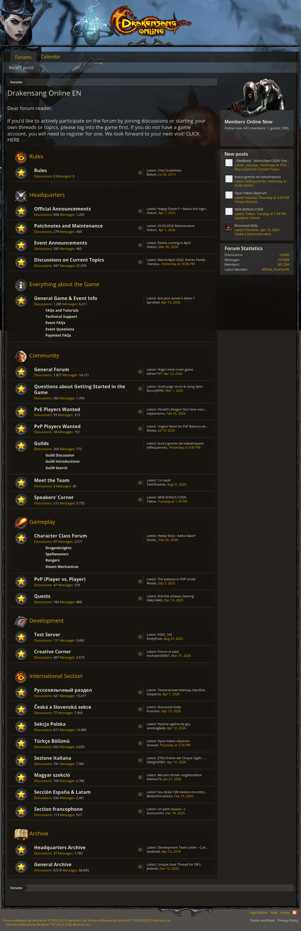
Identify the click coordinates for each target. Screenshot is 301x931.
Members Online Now (248, 121)
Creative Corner (52, 651)
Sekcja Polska (50, 724)
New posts (236, 154)
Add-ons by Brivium (49, 924)
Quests (42, 596)
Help (273, 912)
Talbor (151, 501)
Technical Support (61, 316)
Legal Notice (258, 912)
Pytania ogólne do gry (174, 724)
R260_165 (165, 634)
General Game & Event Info (65, 298)
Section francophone (58, 809)
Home (285, 912)
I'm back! (164, 480)
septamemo (156, 413)
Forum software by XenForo (45, 920)
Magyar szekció (52, 775)
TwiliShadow (156, 484)
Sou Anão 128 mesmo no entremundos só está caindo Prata (203, 792)
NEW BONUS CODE (172, 497)
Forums (23, 57)
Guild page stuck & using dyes (180, 386)
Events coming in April (174, 242)
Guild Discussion (60, 455)
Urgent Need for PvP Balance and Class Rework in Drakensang (204, 426)
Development (46, 620)
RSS (140, 173)
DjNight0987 (156, 762)
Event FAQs (55, 322)
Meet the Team (51, 480)
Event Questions (60, 329)
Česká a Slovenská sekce (62, 707)
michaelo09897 (158, 655)
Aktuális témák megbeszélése (180, 775)
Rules (36, 156)
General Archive (52, 864)
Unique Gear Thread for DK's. (180, 864)
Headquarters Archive (60, 847)
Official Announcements (62, 209)
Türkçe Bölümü (52, 741)
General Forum (51, 369)
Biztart (152, 174)
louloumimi (155, 813)
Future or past (168, 651)
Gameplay (42, 521)
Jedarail (152, 868)
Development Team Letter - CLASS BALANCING (193, 847)
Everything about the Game (64, 284)
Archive (38, 833)
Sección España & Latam (62, 792)
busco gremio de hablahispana (181, 443)
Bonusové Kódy (169, 707)
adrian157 (154, 373)
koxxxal (152, 745)
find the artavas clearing (176, 596)
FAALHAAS (154, 600)
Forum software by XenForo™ (129, 920)
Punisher (153, 711)
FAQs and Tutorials (62, 310)
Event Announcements (60, 243)
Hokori (152, 213)
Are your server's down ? (176, 298)
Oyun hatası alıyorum (174, 741)
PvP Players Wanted (57, 426)
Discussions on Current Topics (69, 260)
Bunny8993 (155, 390)
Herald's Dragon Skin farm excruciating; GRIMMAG (195, 409)
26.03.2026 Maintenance (176, 225)
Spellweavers (57, 554)
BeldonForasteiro (160, 796)
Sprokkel (153, 302)
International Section (56, 675)
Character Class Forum (60, 536)
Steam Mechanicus (62, 566)
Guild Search (57, 467)
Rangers (53, 560)
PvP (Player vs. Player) (60, 579)
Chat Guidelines (169, 170)
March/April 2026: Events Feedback (184, 259)
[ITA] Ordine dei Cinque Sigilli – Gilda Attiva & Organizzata (200, 758)
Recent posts (21, 67)
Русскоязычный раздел (63, 690)
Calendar (51, 56)
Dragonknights (59, 547)
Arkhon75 (154, 779)
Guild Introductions (63, 461)
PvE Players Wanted (57, 409)
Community (44, 355)
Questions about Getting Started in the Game (79, 389)
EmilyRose (154, 638)
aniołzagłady (156, 728)
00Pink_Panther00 (275, 269)
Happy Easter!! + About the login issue (186, 208)
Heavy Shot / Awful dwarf (176, 535)
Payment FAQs (58, 335)
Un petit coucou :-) (171, 809)
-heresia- (153, 264)
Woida (151, 430)
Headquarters (47, 194)
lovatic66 (153, 851)
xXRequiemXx (157, 447)
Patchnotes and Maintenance (68, 226)
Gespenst (154, 694)
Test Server (47, 634)
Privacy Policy (288, 920)
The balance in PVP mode (176, 579)
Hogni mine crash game (175, 369)
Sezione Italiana (52, 758)
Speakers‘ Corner (54, 497)
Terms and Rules (262, 920)
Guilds (41, 443)
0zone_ (152, 539)
